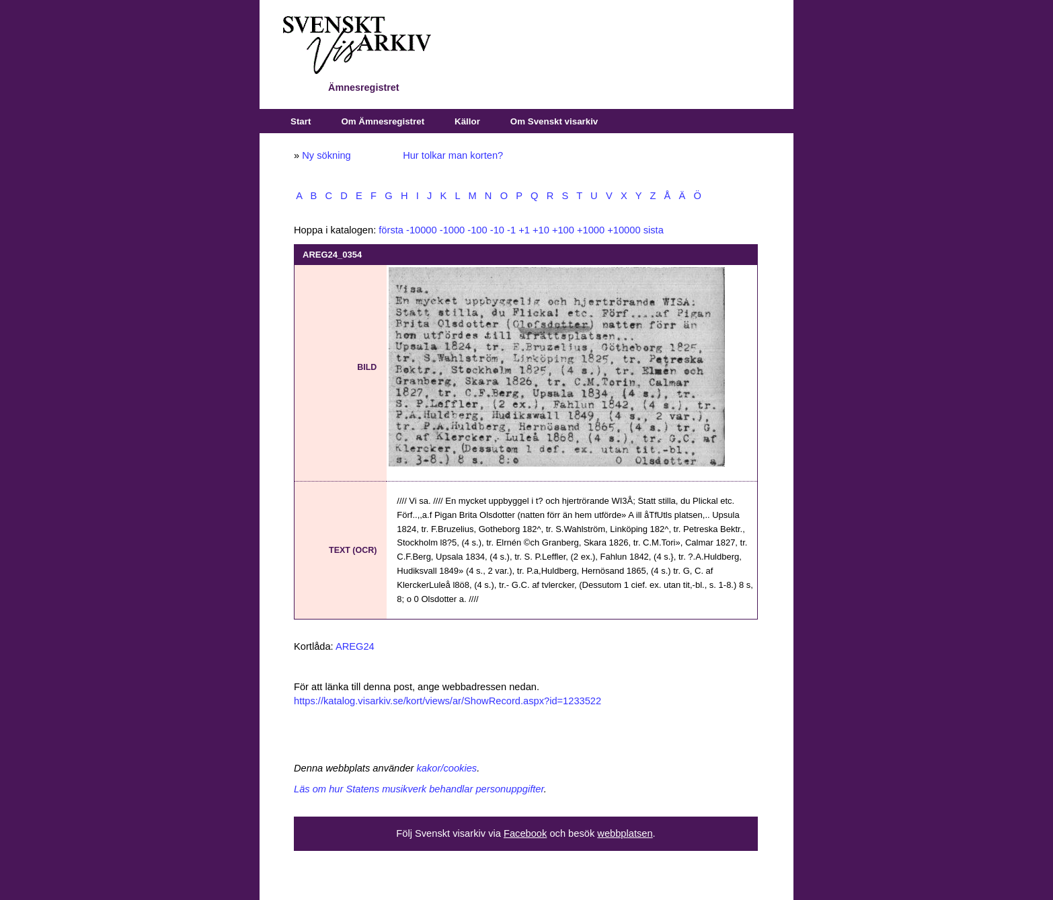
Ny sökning (326, 155)
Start (300, 121)
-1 (511, 230)
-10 (497, 230)
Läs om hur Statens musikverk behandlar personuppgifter (419, 789)
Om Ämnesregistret (382, 121)
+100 (563, 230)
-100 (477, 230)
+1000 (590, 230)
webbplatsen (624, 833)
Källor (467, 121)
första (391, 230)
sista (654, 230)
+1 (524, 230)
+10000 (623, 230)
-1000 (452, 230)
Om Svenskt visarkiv (554, 121)
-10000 (421, 230)
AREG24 (355, 646)
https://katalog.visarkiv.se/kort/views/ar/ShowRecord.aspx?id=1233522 (447, 701)
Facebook (525, 833)
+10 (541, 230)
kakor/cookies (447, 768)
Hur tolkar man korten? (453, 155)
